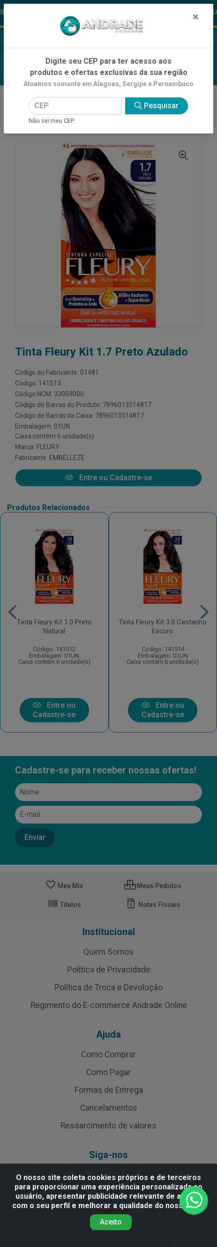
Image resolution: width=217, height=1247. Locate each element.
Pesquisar (157, 105)
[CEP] (75, 106)
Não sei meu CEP (51, 120)
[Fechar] (195, 17)
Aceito (111, 1221)
